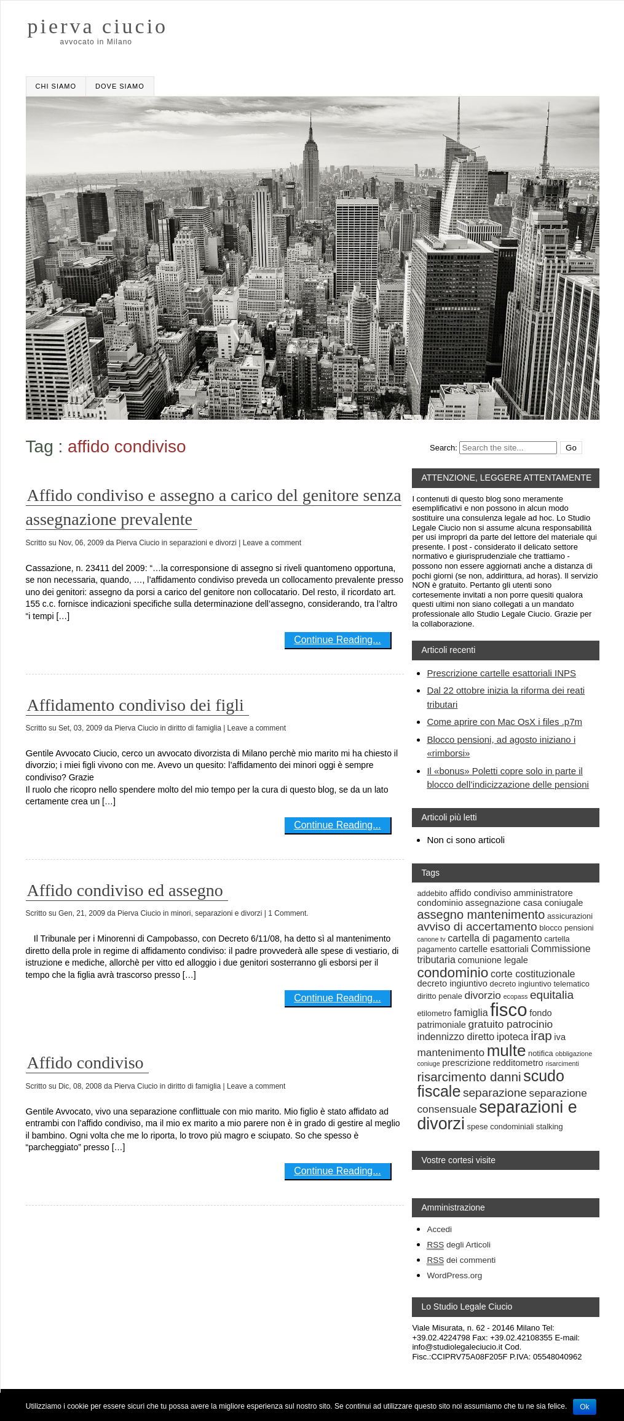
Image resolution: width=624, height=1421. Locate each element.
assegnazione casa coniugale (524, 903)
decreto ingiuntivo (452, 983)
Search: (443, 447)
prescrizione (466, 1063)
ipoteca (513, 1036)
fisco (508, 1009)
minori (181, 913)
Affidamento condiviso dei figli (135, 705)
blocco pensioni (566, 927)
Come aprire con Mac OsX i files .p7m (504, 721)
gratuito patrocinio (510, 1024)
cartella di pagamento (495, 937)
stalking (549, 1126)
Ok (584, 1407)
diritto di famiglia (194, 728)
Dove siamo (119, 86)
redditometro (518, 1063)
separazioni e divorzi (203, 542)
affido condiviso (480, 893)
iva (560, 1037)
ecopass (516, 996)
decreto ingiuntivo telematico (540, 983)
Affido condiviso (85, 1062)
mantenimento (450, 1052)
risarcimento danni (469, 1077)
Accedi (439, 1229)
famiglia (471, 1012)
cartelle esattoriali (494, 949)
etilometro (434, 1013)
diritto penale (439, 996)
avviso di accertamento (477, 926)
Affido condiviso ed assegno (125, 890)
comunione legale (492, 960)
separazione (495, 1092)
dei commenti (461, 1260)
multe (506, 1050)
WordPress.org (454, 1275)
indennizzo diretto (455, 1036)
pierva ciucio (98, 26)
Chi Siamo (56, 86)
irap (541, 1035)
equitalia (552, 994)
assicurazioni (570, 916)
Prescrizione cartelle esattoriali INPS (501, 673)
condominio (452, 972)
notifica (540, 1053)
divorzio (482, 995)
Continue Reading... (337, 639)
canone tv (431, 939)
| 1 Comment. (286, 913)
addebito (432, 893)
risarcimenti (562, 1063)
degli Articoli (459, 1245)
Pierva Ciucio (138, 542)
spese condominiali (500, 1126)
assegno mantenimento (481, 914)
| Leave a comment (270, 542)
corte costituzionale (533, 973)
